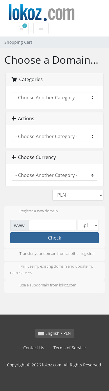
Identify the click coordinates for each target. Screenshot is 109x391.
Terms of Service (69, 347)
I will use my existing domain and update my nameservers (51, 269)
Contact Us (33, 347)
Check (54, 238)
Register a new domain (34, 211)
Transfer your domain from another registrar (52, 254)
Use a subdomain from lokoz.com (43, 285)
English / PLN (54, 333)
